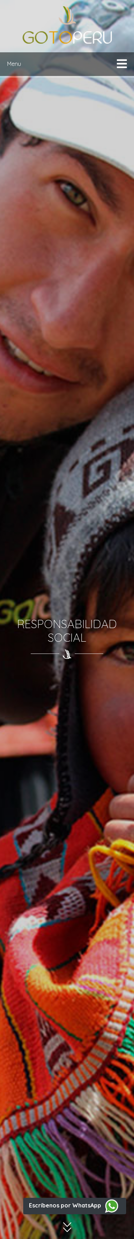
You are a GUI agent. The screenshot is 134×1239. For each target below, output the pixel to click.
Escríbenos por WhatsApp (74, 1205)
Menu (14, 63)
